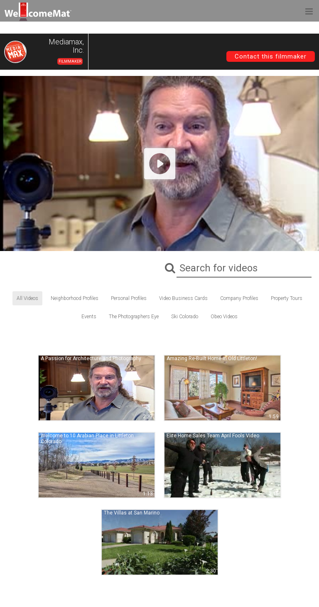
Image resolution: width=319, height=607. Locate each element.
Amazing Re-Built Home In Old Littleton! (212, 358)
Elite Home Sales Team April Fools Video (213, 436)
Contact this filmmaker (271, 56)
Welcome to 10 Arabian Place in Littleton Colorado (87, 438)
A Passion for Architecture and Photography (91, 358)
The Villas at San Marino (132, 513)
